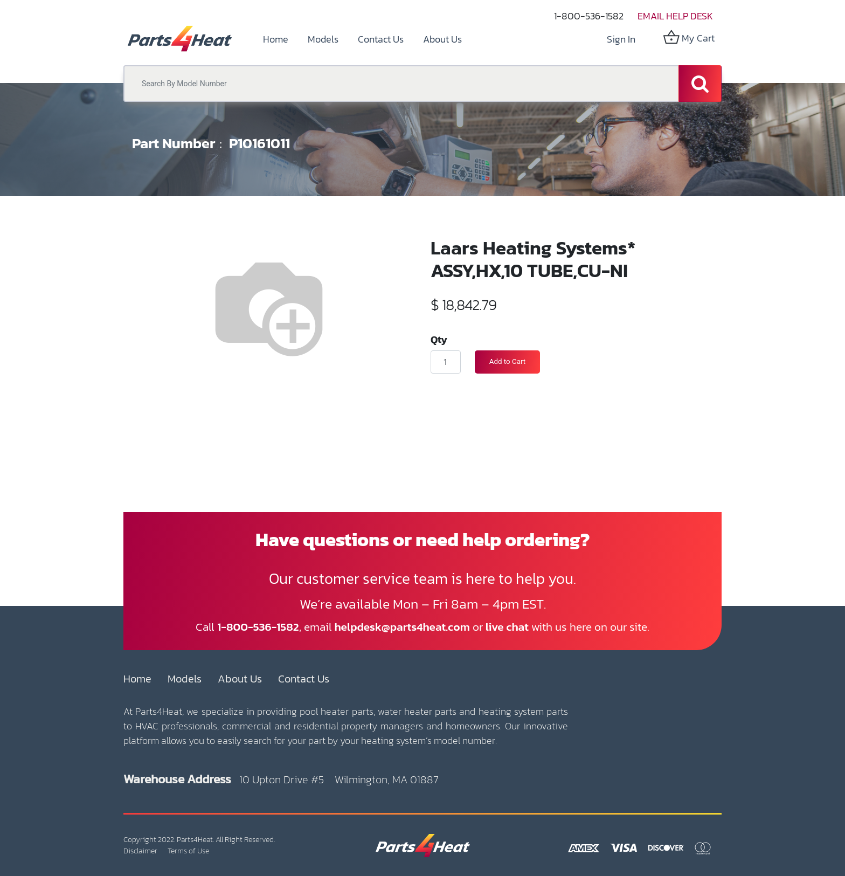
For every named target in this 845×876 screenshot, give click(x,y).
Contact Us (303, 679)
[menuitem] (276, 39)
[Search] (700, 83)
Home (137, 679)
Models (185, 679)
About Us (240, 679)
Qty (439, 339)
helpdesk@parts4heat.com (402, 626)
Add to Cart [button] (507, 361)
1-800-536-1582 (589, 16)
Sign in (621, 39)
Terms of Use (188, 851)
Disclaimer (140, 851)
